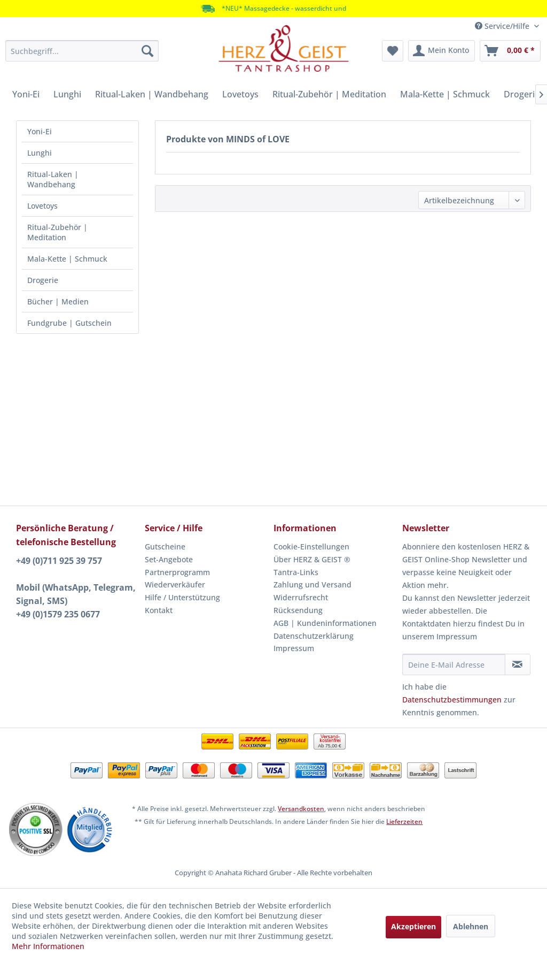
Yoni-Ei (39, 131)
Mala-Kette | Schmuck (67, 259)
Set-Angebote (169, 559)
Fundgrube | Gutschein (69, 323)
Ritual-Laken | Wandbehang (53, 179)
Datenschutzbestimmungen (452, 699)
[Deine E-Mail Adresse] (453, 664)
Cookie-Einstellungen (311, 546)
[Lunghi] (67, 94)
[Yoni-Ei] (25, 94)
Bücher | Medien (58, 301)
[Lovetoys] (240, 94)
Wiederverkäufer (175, 584)
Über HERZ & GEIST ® (312, 559)
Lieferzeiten (404, 821)
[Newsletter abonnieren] (517, 664)
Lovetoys (42, 206)
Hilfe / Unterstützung (182, 597)
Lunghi (39, 153)
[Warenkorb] (510, 51)
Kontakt (159, 610)
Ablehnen (470, 926)
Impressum (294, 648)
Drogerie (42, 280)
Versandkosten (301, 808)
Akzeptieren (413, 926)
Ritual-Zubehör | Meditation (57, 232)
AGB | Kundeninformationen (325, 623)
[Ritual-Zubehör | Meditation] (329, 94)
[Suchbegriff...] (82, 51)
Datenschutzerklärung (314, 636)
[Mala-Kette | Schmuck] (445, 94)
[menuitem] (82, 51)
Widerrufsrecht (301, 597)
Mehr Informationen (48, 946)
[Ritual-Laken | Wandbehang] (151, 94)
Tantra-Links (296, 572)
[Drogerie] (521, 94)
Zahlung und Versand (312, 584)
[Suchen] (147, 51)
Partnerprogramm (177, 572)
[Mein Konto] (441, 51)
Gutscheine (165, 546)
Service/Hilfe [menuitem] (503, 26)
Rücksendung (298, 610)
